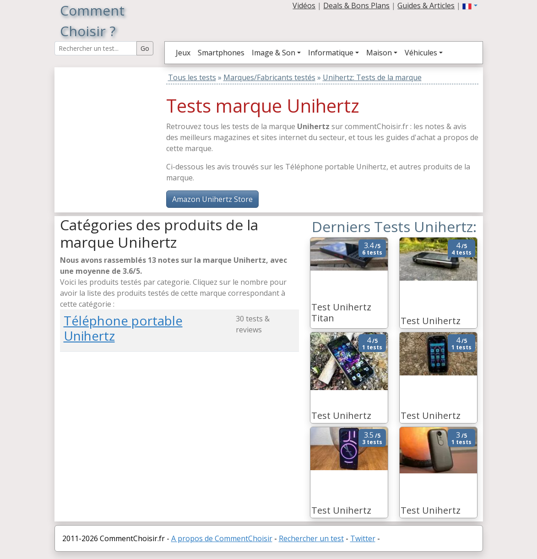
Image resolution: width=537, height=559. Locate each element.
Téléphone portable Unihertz (123, 328)
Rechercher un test (311, 538)
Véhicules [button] (421, 53)
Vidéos (304, 5)
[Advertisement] (117, 124)
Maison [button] (379, 53)
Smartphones (221, 53)
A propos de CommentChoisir (221, 538)
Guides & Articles (426, 5)
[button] (469, 5)
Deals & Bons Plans (356, 5)
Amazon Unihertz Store (212, 199)
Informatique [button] (330, 53)
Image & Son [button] (273, 53)
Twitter (362, 538)
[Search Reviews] (95, 48)
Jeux (183, 53)
